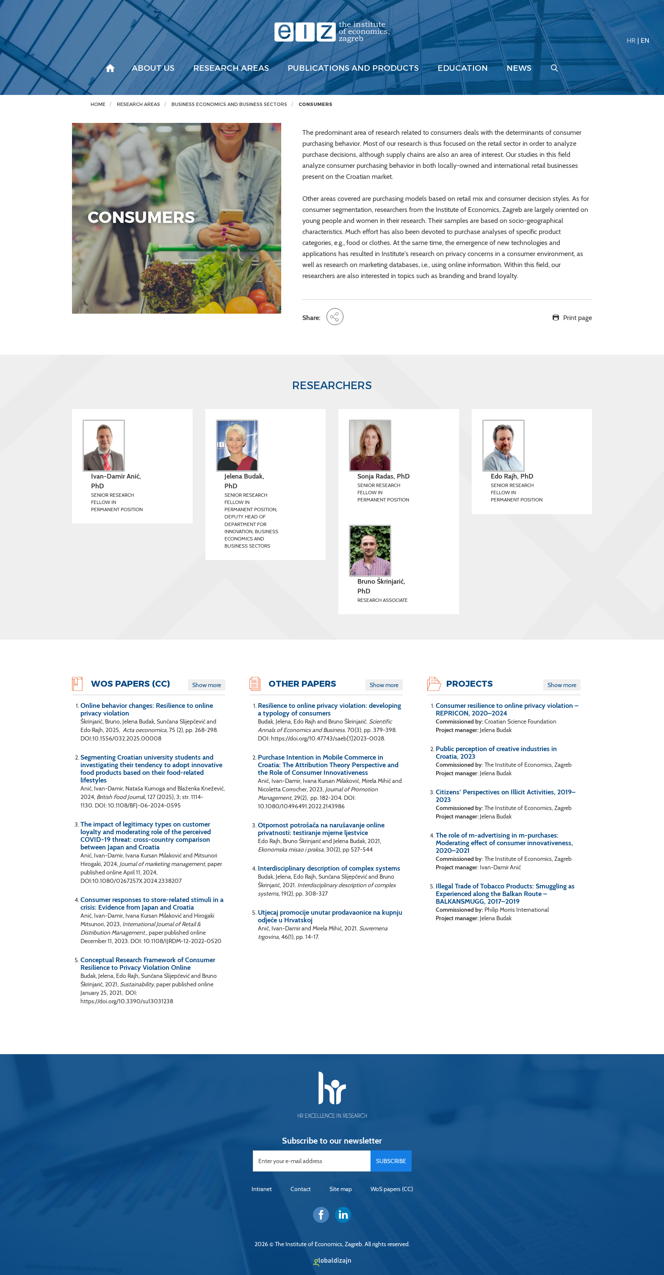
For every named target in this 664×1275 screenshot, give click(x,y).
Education (462, 68)
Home (98, 104)
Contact (300, 1189)
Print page (577, 318)
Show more (206, 685)
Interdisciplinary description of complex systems (329, 868)
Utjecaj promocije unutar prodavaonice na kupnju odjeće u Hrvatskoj (330, 916)
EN (645, 40)
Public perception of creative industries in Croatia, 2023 (496, 752)
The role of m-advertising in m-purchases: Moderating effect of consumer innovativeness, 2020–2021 (504, 843)
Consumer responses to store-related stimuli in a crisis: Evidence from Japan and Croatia (152, 903)
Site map (340, 1189)
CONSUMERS (315, 104)
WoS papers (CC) (392, 1189)
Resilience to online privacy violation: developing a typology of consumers (329, 709)
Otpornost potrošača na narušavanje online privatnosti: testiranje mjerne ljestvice (321, 829)
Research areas (231, 68)
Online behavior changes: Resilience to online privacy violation (146, 709)
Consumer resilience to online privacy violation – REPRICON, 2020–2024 (507, 709)
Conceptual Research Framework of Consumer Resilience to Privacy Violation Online (147, 964)
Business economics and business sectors (229, 104)
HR (631, 40)
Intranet (262, 1189)
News (518, 68)
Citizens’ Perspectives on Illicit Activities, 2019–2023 (505, 796)
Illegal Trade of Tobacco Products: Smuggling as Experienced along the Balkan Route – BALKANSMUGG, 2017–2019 (505, 893)
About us (153, 68)
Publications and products (353, 68)
